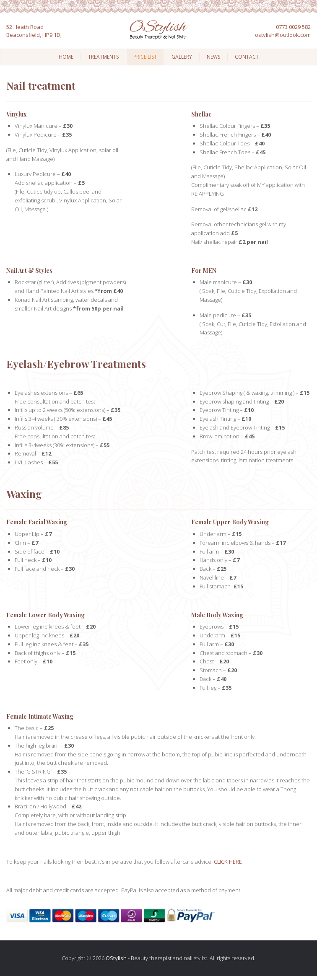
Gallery (181, 56)
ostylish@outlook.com (283, 35)
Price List (145, 56)
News (213, 56)
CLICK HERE (228, 861)
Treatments (103, 56)
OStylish (116, 958)
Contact (247, 56)
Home (66, 56)
